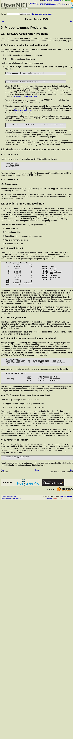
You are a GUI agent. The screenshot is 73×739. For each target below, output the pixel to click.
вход (51, 0)
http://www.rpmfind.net (23, 111)
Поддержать (57, 515)
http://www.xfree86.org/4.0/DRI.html (27, 97)
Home (37, 487)
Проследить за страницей (11, 515)
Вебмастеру (67, 515)
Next (71, 21)
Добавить (48, 515)
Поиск (63, 4)
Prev (2, 21)
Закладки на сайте (8, 513)
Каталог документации (42, 14)
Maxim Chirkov (66, 513)
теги (68, 4)
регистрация (57, 0)
